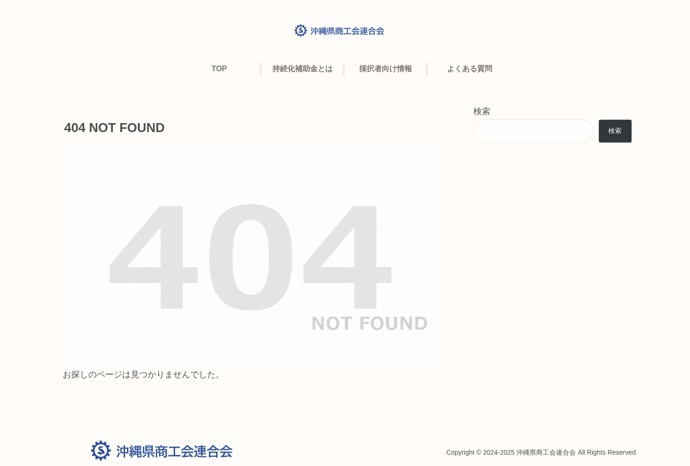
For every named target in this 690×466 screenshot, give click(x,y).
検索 (481, 111)
